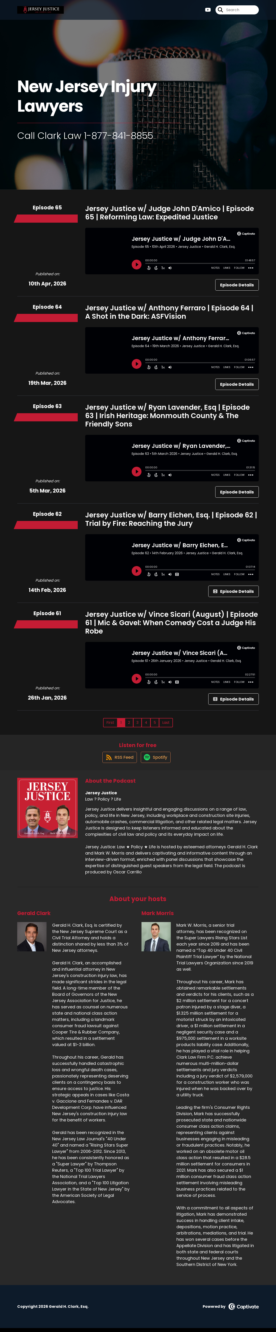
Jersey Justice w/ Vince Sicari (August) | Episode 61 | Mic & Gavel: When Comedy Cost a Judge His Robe (171, 623)
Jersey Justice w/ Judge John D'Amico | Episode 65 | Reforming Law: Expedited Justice (169, 213)
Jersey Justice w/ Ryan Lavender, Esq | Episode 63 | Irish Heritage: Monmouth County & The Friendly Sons (167, 416)
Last (166, 722)
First (110, 722)
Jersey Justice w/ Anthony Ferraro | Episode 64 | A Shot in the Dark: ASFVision (169, 312)
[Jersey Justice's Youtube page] (208, 11)
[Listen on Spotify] (156, 761)
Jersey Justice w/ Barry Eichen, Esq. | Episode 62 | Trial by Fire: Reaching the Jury (171, 519)
